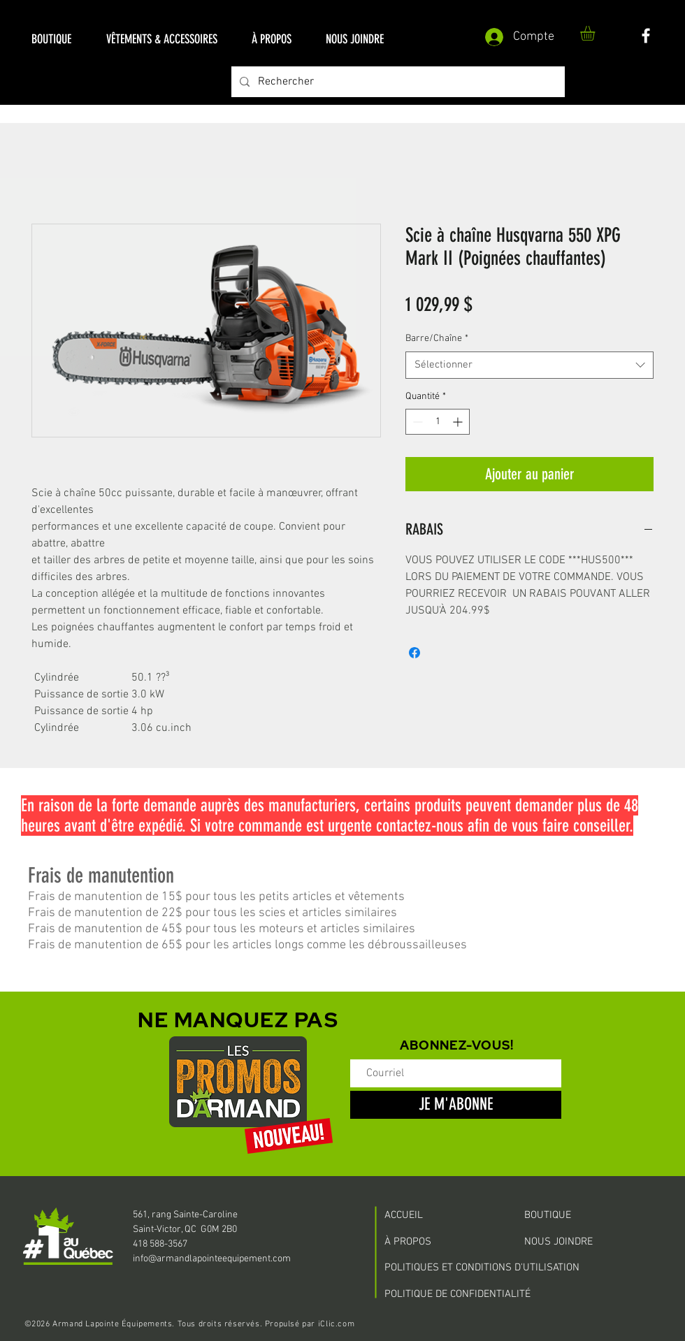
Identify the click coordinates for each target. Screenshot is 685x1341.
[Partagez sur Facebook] (414, 652)
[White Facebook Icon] (646, 35)
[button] (51, 39)
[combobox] (529, 365)
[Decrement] (416, 421)
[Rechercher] (396, 81)
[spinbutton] (437, 421)
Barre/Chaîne (436, 339)
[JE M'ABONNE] (455, 1105)
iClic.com (336, 1324)
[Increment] (459, 421)
